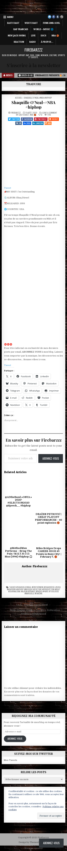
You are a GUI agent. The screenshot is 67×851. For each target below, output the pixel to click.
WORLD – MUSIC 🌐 (43, 29)
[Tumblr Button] (57, 17)
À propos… (47, 41)
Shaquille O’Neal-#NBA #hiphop (33, 104)
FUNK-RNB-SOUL (51, 23)
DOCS (43, 35)
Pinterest (41, 119)
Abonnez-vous (50, 458)
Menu (10, 17)
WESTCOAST (31, 23)
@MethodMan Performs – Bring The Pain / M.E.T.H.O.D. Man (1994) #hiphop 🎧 (18, 552)
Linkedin (38, 123)
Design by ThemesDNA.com (33, 842)
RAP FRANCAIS (20, 29)
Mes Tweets (10, 760)
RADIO (32, 41)
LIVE (33, 35)
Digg (27, 123)
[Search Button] (61, 17)
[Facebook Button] (53, 17)
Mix (48, 123)
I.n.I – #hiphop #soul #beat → (33, 604)
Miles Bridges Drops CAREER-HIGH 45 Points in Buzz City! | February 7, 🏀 (48, 552)
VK (18, 123)
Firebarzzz (33, 50)
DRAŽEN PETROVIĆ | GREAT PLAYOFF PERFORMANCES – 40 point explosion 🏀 (48, 518)
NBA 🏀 (55, 35)
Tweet (7, 188)
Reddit (53, 119)
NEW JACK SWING (17, 35)
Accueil (18, 97)
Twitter (14, 119)
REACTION (19, 41)
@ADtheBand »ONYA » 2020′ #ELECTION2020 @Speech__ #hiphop (18, 501)
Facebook (27, 119)
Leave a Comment (49, 113)
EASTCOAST (13, 23)
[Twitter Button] (49, 17)
